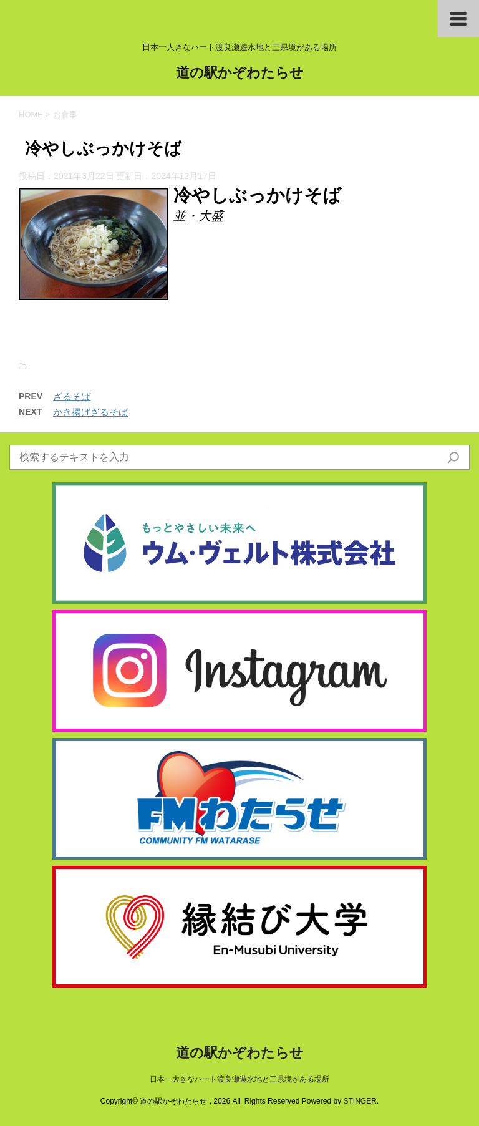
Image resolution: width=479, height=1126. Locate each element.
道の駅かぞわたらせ (240, 74)
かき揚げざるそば (90, 412)
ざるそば (71, 396)
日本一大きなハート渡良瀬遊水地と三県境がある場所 (239, 1079)
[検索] (453, 457)
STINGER (359, 1101)
